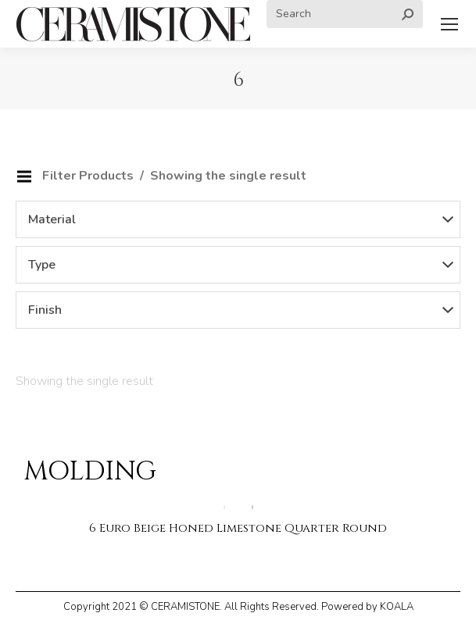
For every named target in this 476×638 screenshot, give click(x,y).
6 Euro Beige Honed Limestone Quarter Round (238, 528)
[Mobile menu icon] (449, 24)
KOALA (396, 607)
